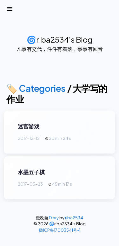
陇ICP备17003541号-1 (59, 230)
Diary (54, 217)
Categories (42, 88)
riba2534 (74, 217)
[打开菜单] (10, 9)
